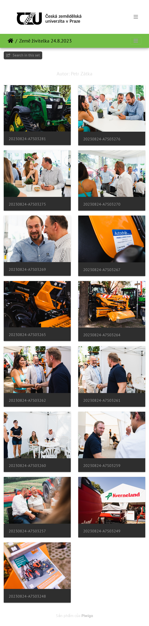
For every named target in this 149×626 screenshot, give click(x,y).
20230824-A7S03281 (27, 138)
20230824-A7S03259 (101, 465)
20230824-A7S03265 (27, 334)
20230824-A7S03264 (101, 335)
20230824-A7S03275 (27, 204)
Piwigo (87, 615)
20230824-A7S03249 (101, 531)
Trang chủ (10, 41)
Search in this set (23, 55)
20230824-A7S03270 (101, 204)
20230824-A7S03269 (27, 269)
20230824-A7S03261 (101, 400)
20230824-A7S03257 (27, 531)
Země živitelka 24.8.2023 (45, 41)
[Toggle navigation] (135, 17)
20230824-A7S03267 (101, 269)
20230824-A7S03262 (27, 400)
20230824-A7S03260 (27, 465)
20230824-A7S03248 (27, 596)
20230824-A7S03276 (101, 139)
